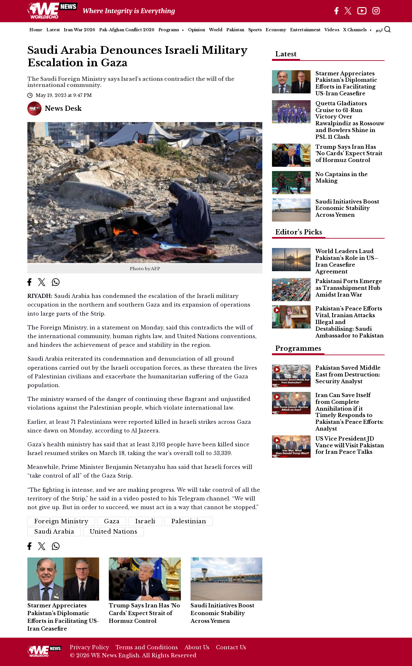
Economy (276, 29)
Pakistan (235, 29)
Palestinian (188, 521)
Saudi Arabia (54, 531)
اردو (379, 29)
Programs (168, 29)
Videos (331, 29)
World (215, 29)
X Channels (355, 29)
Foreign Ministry (61, 521)
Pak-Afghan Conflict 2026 (126, 29)
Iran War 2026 (79, 29)
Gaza (111, 521)
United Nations (113, 531)
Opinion (196, 29)
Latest (53, 29)
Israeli (145, 521)
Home (35, 29)
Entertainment (305, 29)
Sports (255, 29)
